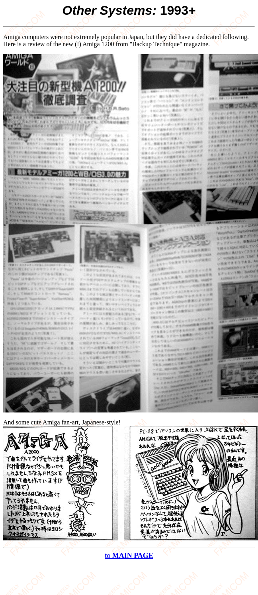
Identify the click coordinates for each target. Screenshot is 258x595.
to (129, 556)
